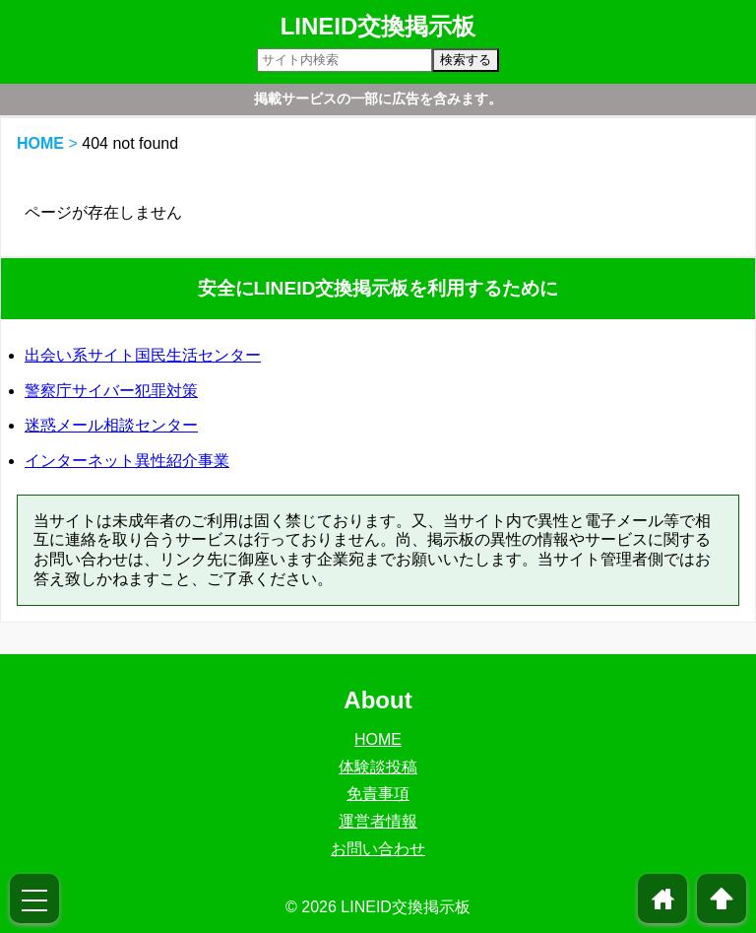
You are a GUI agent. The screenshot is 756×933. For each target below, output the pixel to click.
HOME (40, 143)
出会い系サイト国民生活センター (143, 355)
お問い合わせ (378, 848)
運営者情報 (378, 821)
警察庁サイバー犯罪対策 (111, 390)
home (663, 898)
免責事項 (378, 793)
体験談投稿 (378, 767)
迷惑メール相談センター (111, 425)
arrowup (721, 898)
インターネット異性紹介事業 (127, 460)
